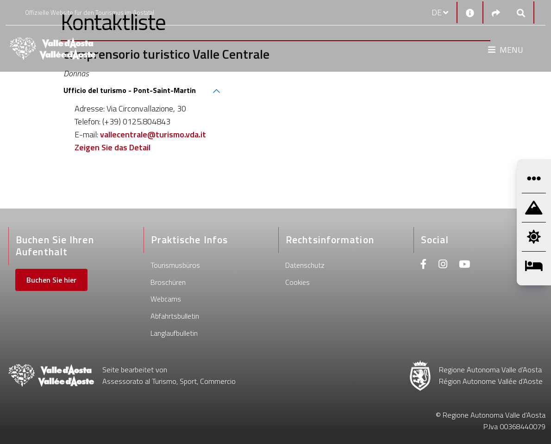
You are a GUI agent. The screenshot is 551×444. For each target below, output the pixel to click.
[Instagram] (442, 265)
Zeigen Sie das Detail (112, 147)
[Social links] (496, 13)
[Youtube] (464, 265)
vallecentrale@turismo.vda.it (153, 134)
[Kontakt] (470, 12)
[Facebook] (423, 265)
